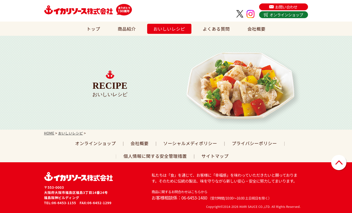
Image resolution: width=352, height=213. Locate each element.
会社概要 (256, 28)
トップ (93, 28)
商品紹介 (127, 28)
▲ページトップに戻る (339, 163)
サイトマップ (215, 156)
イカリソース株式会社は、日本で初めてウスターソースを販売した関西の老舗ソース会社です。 (78, 10)
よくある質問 (216, 28)
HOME (49, 133)
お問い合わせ (286, 7)
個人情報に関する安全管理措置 (155, 156)
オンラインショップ (286, 15)
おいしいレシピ (169, 28)
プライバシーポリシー (254, 143)
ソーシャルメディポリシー (190, 143)
